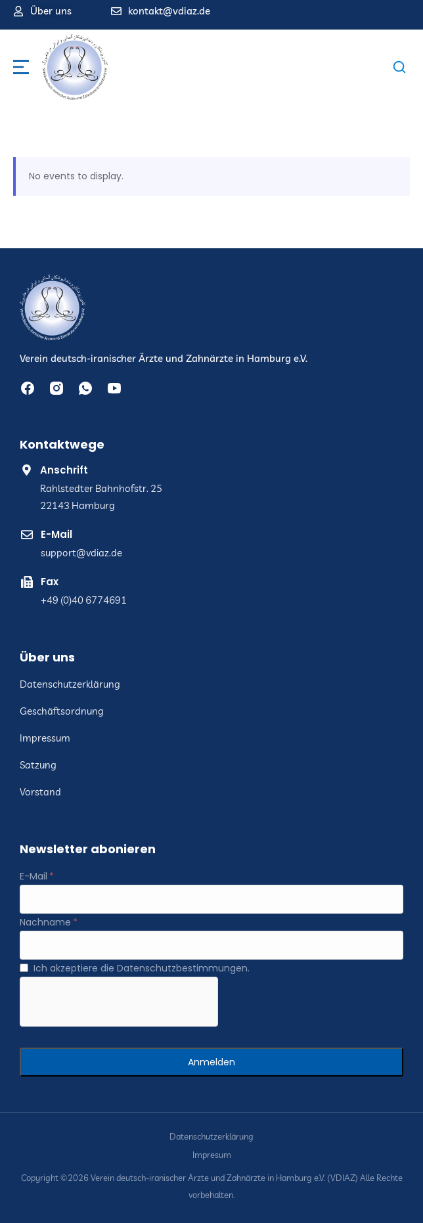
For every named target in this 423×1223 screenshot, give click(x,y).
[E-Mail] (211, 899)
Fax (49, 582)
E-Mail (56, 534)
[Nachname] (211, 945)
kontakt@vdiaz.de (169, 11)
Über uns (51, 11)
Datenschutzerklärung (211, 1136)
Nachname (45, 922)
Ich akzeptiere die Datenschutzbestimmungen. (141, 968)
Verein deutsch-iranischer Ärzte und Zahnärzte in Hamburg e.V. (163, 358)
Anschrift (64, 470)
